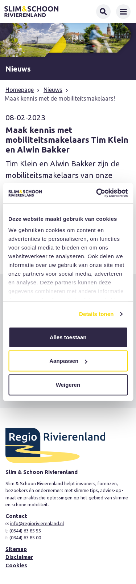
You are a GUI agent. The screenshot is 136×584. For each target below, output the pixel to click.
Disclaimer (19, 557)
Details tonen (96, 314)
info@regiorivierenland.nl (37, 523)
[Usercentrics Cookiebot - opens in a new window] (97, 193)
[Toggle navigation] (123, 11)
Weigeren (68, 384)
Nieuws (53, 89)
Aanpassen (68, 361)
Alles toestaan (68, 337)
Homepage (19, 89)
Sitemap (16, 549)
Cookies (16, 565)
